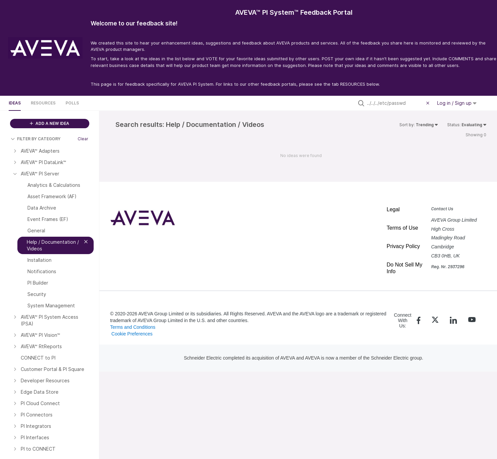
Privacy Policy (403, 246)
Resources (43, 102)
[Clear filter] (429, 103)
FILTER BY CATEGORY (36, 138)
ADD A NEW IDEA (49, 123)
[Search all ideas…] (395, 103)
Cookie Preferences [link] (132, 333)
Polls (72, 102)
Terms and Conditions (132, 327)
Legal (393, 209)
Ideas (15, 102)
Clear (83, 138)
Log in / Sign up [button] (457, 103)
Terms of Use (402, 228)
